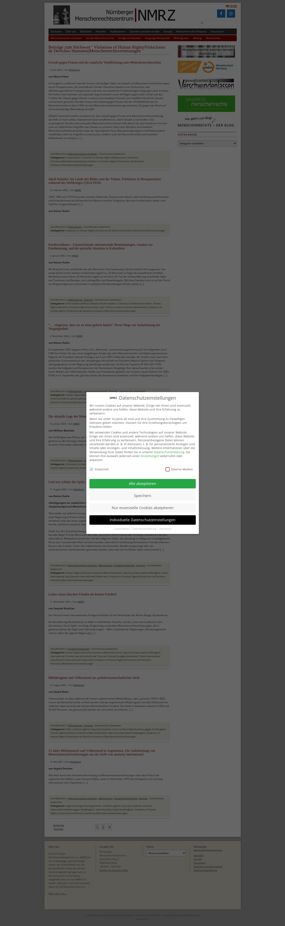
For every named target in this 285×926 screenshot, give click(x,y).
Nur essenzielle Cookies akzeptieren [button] (142, 503)
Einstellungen (150, 452)
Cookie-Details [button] (122, 524)
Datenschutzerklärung (169, 448)
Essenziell (99, 465)
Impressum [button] (165, 524)
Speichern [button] (142, 491)
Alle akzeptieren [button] (142, 479)
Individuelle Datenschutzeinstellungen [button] (142, 515)
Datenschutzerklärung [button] (145, 524)
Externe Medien (179, 465)
